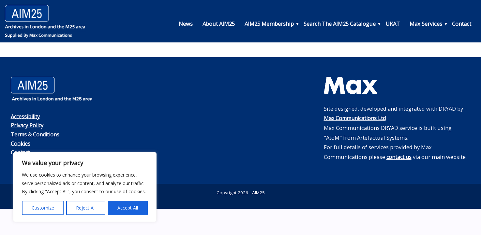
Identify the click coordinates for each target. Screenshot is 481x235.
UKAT (392, 23)
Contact (461, 23)
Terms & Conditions (36, 134)
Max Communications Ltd (356, 118)
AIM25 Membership (269, 23)
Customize (43, 208)
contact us (399, 157)
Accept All (127, 208)
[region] (85, 187)
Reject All (86, 208)
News (186, 23)
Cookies (21, 143)
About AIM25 (219, 23)
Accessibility (26, 116)
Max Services (426, 23)
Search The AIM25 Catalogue (340, 23)
